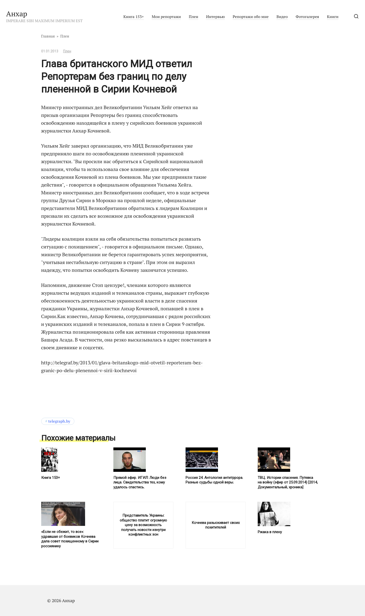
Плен (193, 16)
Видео (282, 16)
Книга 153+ (133, 16)
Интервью (215, 16)
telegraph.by (59, 421)
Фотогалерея (307, 16)
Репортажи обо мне (250, 16)
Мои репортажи (166, 16)
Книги (332, 16)
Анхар (16, 14)
